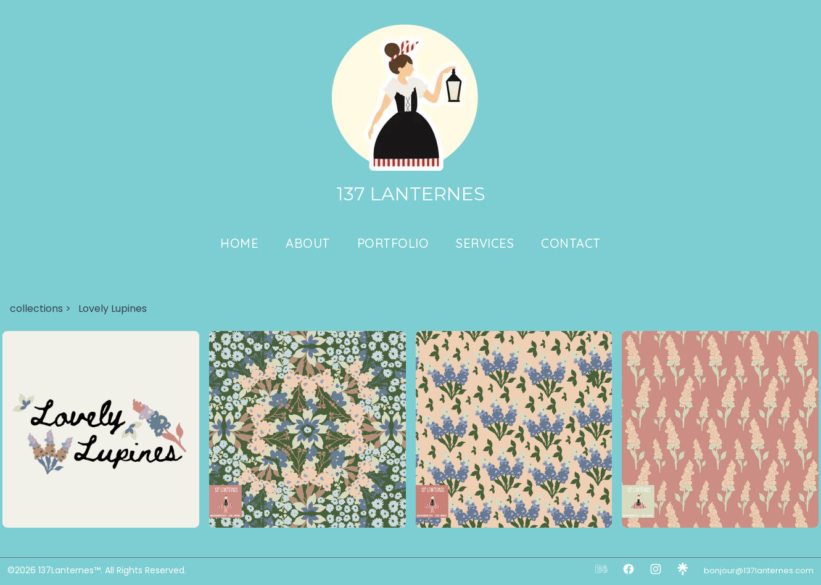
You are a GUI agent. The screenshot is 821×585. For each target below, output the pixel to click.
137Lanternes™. (71, 570)
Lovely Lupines (112, 308)
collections (36, 308)
